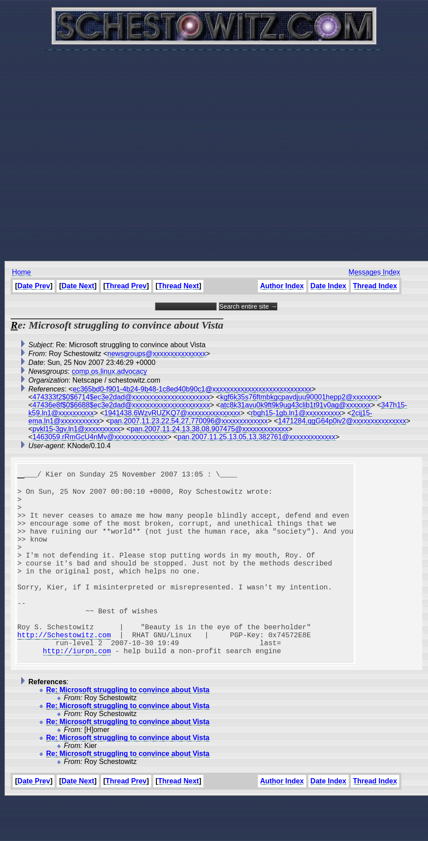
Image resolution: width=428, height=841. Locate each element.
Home (21, 272)
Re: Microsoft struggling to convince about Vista (128, 730)
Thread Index (375, 286)
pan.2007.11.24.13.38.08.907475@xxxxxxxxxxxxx (209, 429)
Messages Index (374, 272)
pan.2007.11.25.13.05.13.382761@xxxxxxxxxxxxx (256, 437)
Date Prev (33, 286)
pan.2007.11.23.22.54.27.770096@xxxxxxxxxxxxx (189, 421)
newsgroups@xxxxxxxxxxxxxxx (156, 353)
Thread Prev (125, 286)
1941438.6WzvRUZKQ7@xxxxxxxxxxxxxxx (172, 413)
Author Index (282, 286)
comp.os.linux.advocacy (109, 371)
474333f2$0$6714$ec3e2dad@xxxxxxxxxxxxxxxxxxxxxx (121, 397)
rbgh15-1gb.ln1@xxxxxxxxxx (296, 413)
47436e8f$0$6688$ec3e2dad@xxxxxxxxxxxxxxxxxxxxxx (121, 405)
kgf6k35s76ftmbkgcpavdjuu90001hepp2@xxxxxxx (298, 397)
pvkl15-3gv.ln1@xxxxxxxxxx (76, 429)
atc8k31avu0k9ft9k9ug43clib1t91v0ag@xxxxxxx (295, 405)
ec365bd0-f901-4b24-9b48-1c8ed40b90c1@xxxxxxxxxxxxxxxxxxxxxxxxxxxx (192, 389)
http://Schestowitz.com (64, 670)
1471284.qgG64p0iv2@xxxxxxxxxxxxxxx (342, 421)
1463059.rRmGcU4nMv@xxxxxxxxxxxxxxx (99, 437)
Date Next (78, 286)
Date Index (328, 286)
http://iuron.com (77, 689)
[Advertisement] (212, 151)
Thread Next (178, 286)
